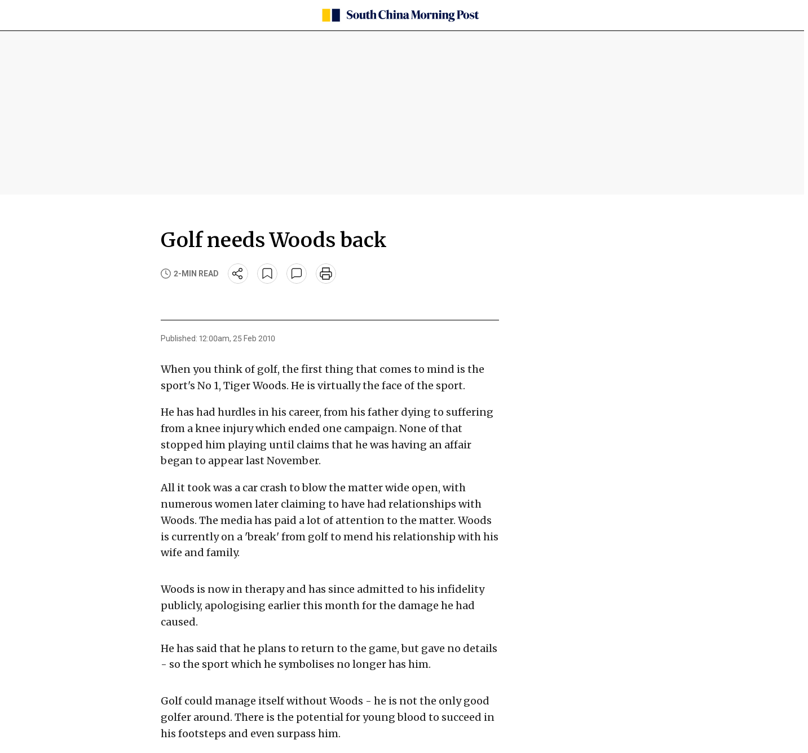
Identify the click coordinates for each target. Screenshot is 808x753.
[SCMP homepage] (399, 15)
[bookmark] (267, 273)
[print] (326, 273)
